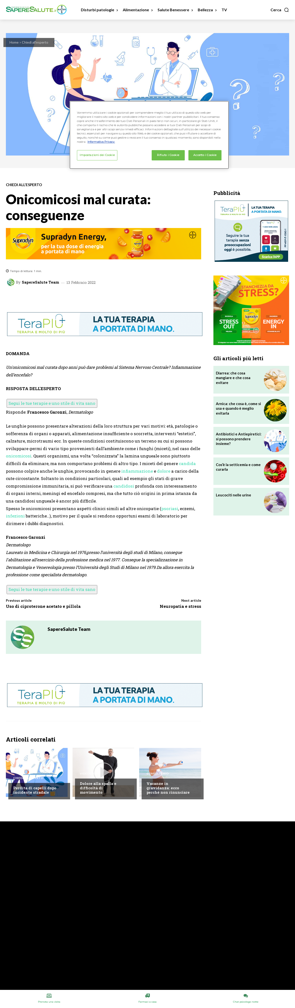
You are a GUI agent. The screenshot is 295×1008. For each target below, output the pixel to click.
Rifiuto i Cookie (168, 155)
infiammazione (137, 471)
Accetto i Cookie (204, 155)
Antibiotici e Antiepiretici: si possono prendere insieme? (238, 439)
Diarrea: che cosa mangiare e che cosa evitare (233, 378)
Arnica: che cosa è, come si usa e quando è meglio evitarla (238, 408)
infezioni (15, 516)
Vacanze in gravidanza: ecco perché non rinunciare (168, 788)
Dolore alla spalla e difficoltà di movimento (98, 788)
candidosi (123, 486)
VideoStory (90, 773)
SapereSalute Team (40, 282)
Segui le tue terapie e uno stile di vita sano (52, 403)
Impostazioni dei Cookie (97, 155)
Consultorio (158, 773)
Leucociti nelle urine (233, 495)
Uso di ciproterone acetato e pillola (43, 606)
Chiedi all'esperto (35, 42)
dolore (163, 471)
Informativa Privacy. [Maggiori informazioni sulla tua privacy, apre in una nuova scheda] (101, 142)
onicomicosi (18, 456)
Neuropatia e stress (180, 606)
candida (187, 463)
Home (14, 42)
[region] (149, 135)
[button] (279, 10)
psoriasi (169, 508)
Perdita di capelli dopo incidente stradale (34, 790)
